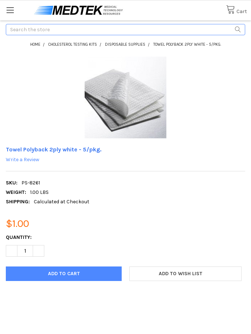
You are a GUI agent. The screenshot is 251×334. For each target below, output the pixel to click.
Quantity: (19, 237)
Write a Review (22, 159)
